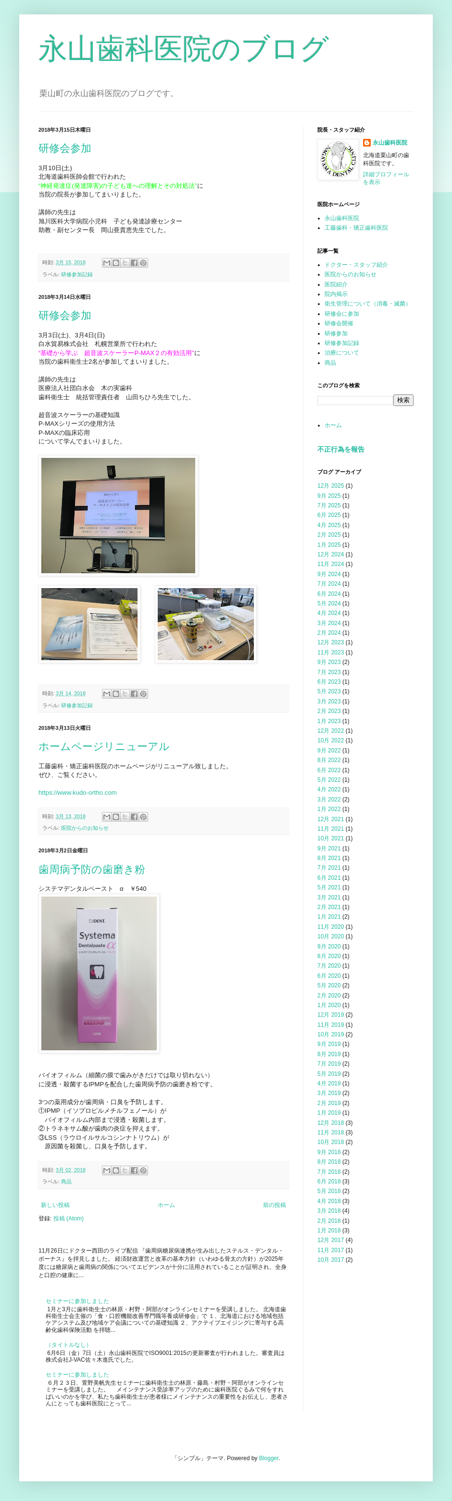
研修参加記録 (77, 274)
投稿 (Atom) (68, 1218)
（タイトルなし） (69, 1344)
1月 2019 (329, 1112)
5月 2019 (329, 1073)
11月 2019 (330, 1024)
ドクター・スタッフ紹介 (356, 264)
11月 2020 (330, 926)
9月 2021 (329, 848)
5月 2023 (329, 691)
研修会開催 (339, 323)
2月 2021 (329, 907)
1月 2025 (329, 544)
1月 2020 (329, 1005)
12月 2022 (330, 730)
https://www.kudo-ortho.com (77, 792)
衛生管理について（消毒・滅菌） (368, 303)
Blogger (269, 1458)
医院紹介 (336, 284)
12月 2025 (330, 485)
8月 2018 (329, 1161)
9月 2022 (329, 750)
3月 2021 (329, 897)
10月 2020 (330, 936)
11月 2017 (330, 1250)
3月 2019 (329, 1093)
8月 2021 (329, 858)
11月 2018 (330, 1132)
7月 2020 (329, 965)
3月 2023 (329, 701)
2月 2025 (329, 534)
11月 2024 (330, 564)
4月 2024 (329, 613)
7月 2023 (329, 672)
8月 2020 (329, 956)
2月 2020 (329, 995)
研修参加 (336, 333)
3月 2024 (329, 623)
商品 (66, 1181)
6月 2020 (329, 975)
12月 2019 (330, 1014)
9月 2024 (329, 574)
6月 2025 (329, 515)
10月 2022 (330, 740)
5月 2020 (329, 985)
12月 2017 (330, 1240)
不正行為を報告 (340, 449)
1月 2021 (329, 916)
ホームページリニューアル (104, 746)
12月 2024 (330, 554)
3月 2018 (329, 1210)
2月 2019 (329, 1103)
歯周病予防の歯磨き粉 (91, 869)
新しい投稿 (55, 1205)
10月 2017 (330, 1259)
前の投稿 (274, 1205)
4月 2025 (329, 525)
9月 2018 (329, 1152)
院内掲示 (336, 294)
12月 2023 (330, 642)
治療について (342, 352)
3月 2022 (329, 799)
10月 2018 (330, 1142)
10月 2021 (330, 838)
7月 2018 (329, 1172)
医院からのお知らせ (85, 828)
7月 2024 (329, 583)
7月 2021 (329, 867)
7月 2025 (329, 505)
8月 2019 (329, 1054)
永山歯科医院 (390, 142)
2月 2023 (329, 711)
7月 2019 (329, 1063)
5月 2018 (329, 1191)
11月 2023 (330, 652)
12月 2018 (330, 1123)
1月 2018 (329, 1230)
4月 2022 (329, 789)
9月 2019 (329, 1044)
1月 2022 (329, 809)
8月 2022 (329, 760)
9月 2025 (329, 495)
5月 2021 (329, 887)
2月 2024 (329, 632)
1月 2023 (329, 721)
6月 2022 (329, 770)
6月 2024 (329, 594)
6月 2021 (329, 877)
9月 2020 (329, 946)
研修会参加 (64, 148)
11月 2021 (330, 828)
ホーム (166, 1205)
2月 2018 (329, 1221)
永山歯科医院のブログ (183, 49)
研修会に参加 (342, 313)
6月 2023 (329, 681)
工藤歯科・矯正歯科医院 (356, 227)
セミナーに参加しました (77, 1301)
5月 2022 (329, 779)
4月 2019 (329, 1083)
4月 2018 (329, 1201)
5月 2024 (329, 603)
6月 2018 (329, 1181)
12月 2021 (330, 819)
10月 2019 (330, 1034)
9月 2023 (329, 662)
